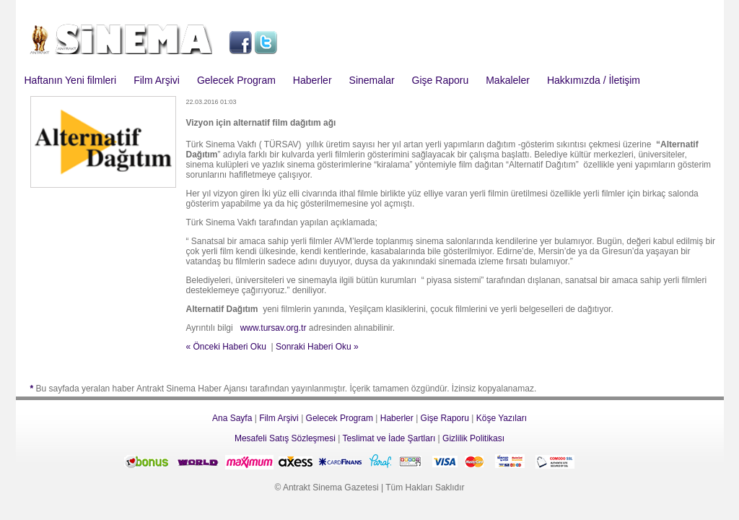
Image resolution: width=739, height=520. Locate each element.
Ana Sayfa (232, 418)
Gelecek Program (236, 80)
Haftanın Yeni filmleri (71, 80)
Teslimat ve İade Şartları (389, 438)
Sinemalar (372, 80)
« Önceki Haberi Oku (226, 347)
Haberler (312, 80)
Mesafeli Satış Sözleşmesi (285, 438)
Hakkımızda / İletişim (593, 80)
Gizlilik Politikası (473, 438)
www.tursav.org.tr (273, 328)
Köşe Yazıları (501, 418)
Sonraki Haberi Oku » (317, 347)
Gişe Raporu (440, 80)
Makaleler (508, 80)
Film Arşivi (157, 80)
